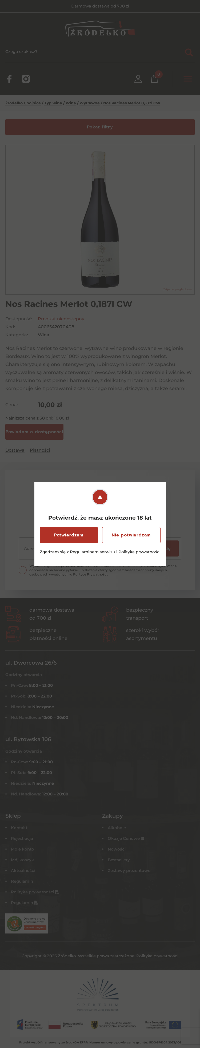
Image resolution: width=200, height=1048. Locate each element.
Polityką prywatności (139, 551)
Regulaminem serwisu (92, 551)
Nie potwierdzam (131, 535)
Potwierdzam (68, 535)
